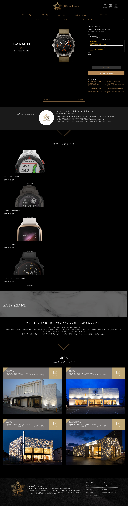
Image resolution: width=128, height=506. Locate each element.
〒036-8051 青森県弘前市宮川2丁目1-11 (18, 373)
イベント (88, 485)
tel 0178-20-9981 (92, 90)
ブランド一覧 (26, 15)
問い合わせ (89, 489)
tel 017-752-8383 (110, 83)
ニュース (61, 15)
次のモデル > (81, 99)
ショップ (105, 485)
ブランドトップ (106, 482)
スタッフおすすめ (91, 492)
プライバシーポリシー (92, 495)
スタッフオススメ (81, 15)
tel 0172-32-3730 (92, 83)
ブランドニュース (42, 19)
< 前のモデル (46, 99)
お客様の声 (103, 15)
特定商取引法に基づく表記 (110, 492)
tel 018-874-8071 (110, 90)
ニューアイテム (65, 19)
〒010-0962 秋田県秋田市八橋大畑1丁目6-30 (82, 424)
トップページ (89, 482)
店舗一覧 (44, 15)
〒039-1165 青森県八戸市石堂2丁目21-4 (18, 424)
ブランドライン (86, 19)
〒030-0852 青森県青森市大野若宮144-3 (81, 373)
